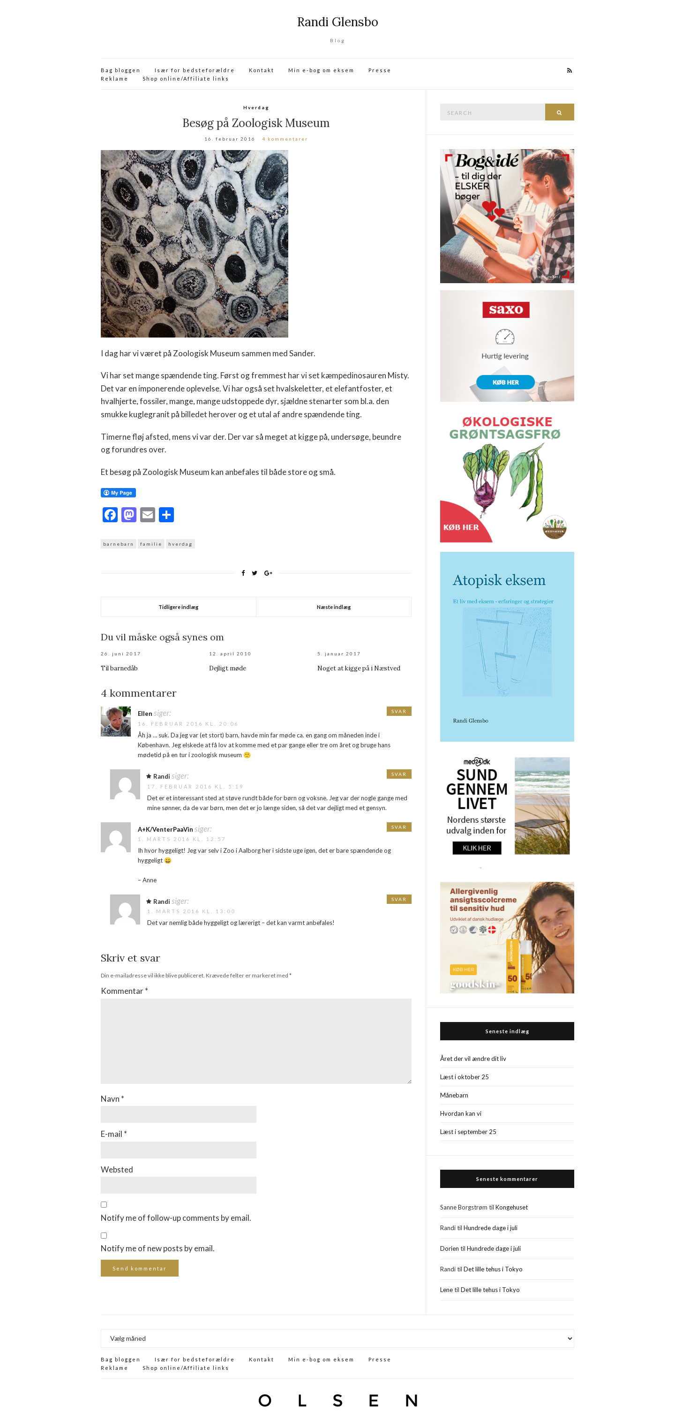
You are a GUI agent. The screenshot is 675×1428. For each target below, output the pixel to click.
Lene (446, 1289)
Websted (117, 1169)
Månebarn (454, 1095)
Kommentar (124, 991)
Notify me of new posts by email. (158, 1248)
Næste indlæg (334, 607)
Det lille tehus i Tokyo (493, 1269)
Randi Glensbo (337, 22)
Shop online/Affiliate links (185, 78)
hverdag (180, 544)
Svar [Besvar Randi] (399, 774)
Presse (379, 70)
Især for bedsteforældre (195, 70)
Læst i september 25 (468, 1131)
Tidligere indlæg (178, 607)
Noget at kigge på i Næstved (358, 668)
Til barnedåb (119, 668)
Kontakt (261, 70)
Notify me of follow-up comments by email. (176, 1218)
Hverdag (256, 107)
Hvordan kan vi (460, 1113)
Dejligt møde (227, 668)
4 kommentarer (285, 139)
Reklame (114, 78)
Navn (112, 1099)
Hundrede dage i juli (491, 1228)
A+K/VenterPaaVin (165, 829)
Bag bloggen (121, 70)
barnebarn (118, 544)
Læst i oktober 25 (464, 1077)
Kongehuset (511, 1207)
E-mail (114, 1134)
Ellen (145, 713)
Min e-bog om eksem (321, 70)
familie (151, 544)
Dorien (449, 1248)
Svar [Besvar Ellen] (399, 711)
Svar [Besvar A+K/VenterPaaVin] (399, 827)
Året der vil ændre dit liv (473, 1058)
